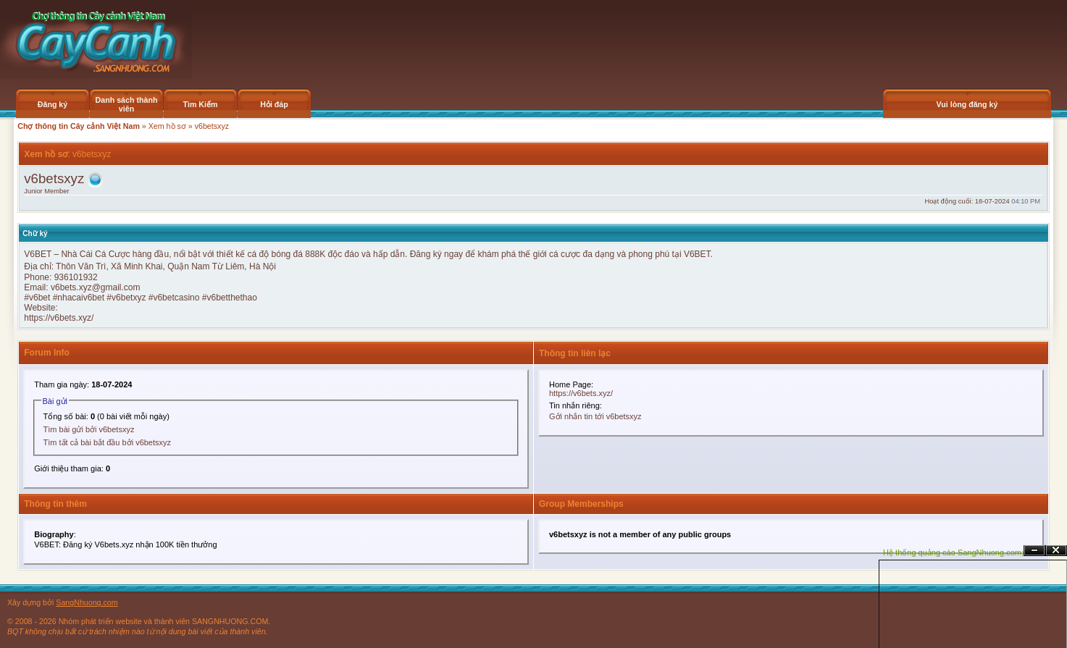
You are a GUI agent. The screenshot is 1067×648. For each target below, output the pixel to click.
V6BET (39, 254)
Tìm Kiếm (200, 104)
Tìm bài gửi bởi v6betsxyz (89, 429)
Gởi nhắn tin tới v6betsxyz (595, 416)
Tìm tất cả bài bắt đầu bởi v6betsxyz (107, 442)
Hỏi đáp (274, 104)
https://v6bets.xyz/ (58, 318)
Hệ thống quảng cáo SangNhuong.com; (953, 552)
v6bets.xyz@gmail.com (96, 287)
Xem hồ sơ (167, 126)
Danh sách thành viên (127, 104)
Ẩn (1034, 550)
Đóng (1056, 550)
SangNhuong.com (86, 602)
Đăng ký (52, 104)
